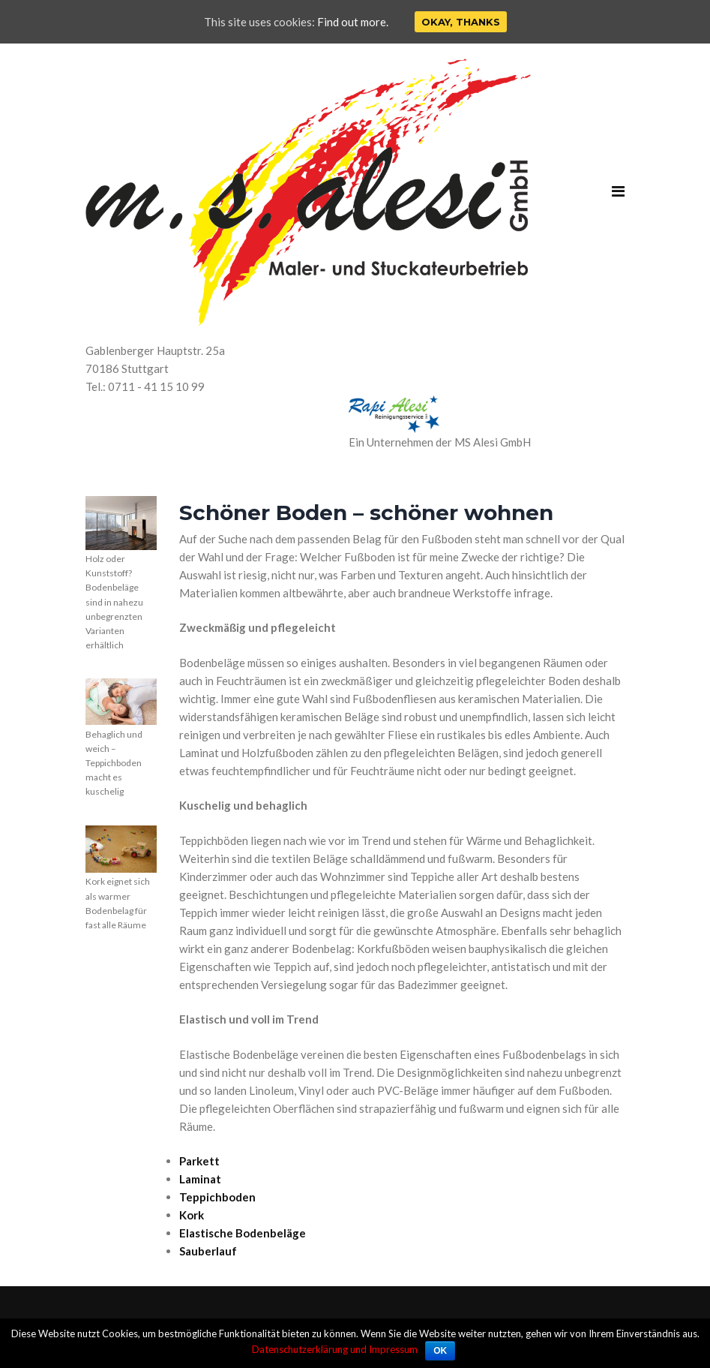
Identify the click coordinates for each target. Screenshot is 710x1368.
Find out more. (352, 22)
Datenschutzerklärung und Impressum (335, 1349)
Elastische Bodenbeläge (242, 1233)
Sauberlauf (208, 1251)
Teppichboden (217, 1197)
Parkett (199, 1161)
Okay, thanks (460, 22)
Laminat (200, 1179)
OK (440, 1350)
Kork (191, 1215)
